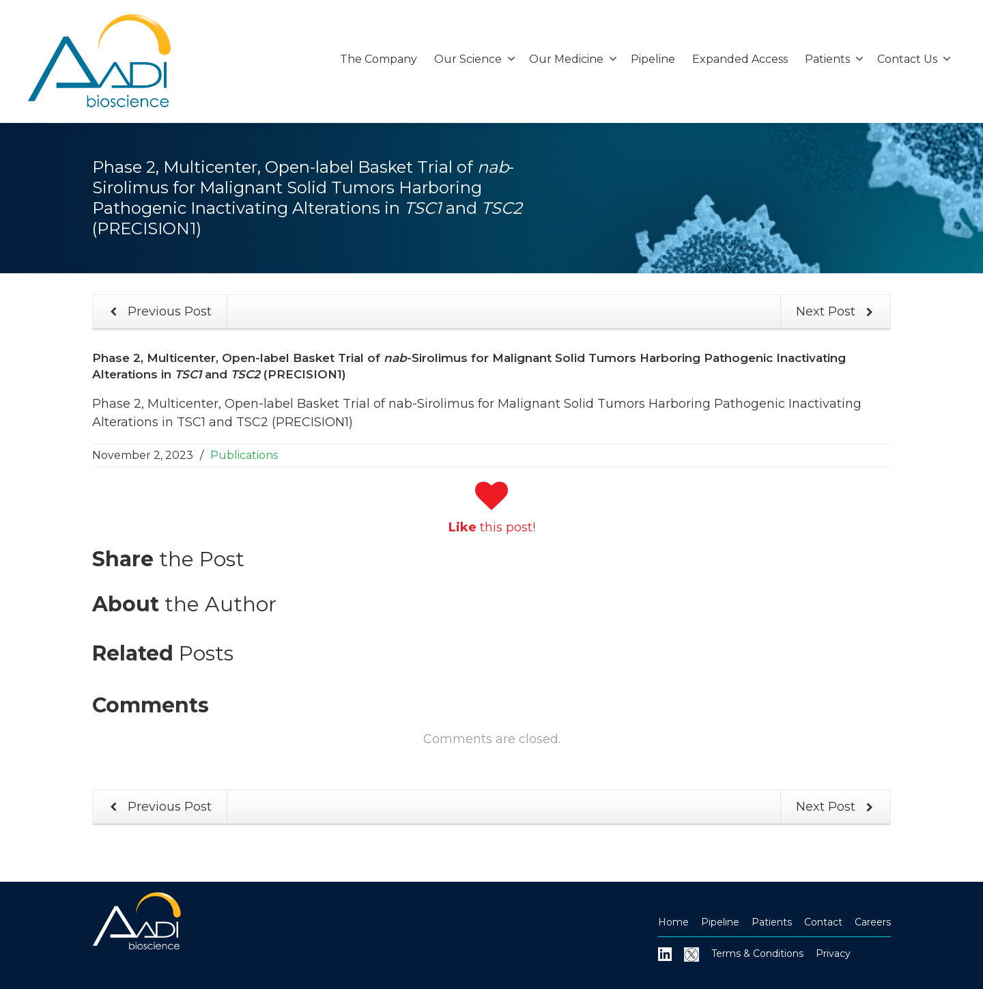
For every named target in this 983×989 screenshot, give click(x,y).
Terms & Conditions (757, 953)
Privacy (833, 953)
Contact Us (914, 59)
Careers (873, 922)
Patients (834, 59)
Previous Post (158, 312)
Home (673, 922)
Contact (823, 922)
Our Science (474, 59)
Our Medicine (573, 59)
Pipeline (653, 59)
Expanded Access (740, 59)
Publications (244, 455)
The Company (378, 59)
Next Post (837, 312)
